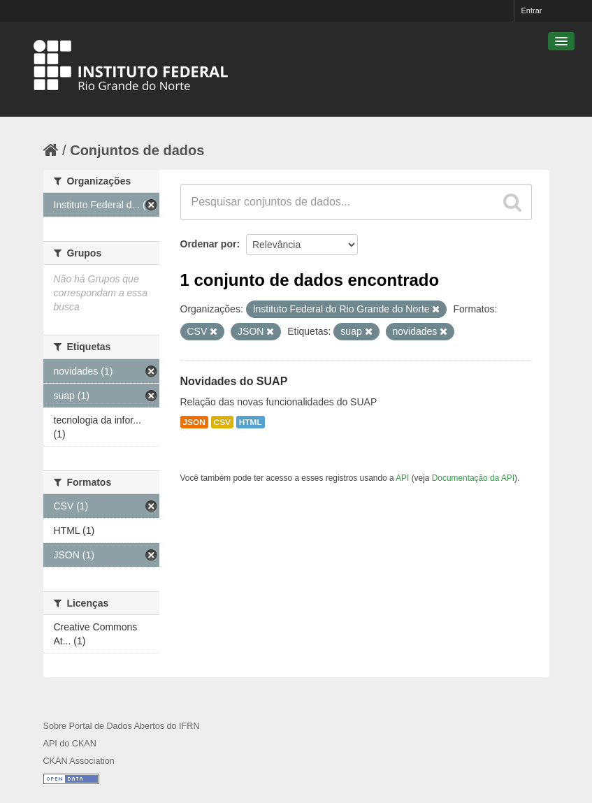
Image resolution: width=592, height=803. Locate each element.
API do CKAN (69, 743)
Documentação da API (473, 478)
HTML (250, 422)
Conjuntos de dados (137, 150)
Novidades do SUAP (234, 381)
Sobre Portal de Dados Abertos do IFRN (121, 726)
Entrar (531, 10)
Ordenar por (208, 243)
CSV (222, 422)
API (402, 478)
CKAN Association (79, 761)
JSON (194, 422)
